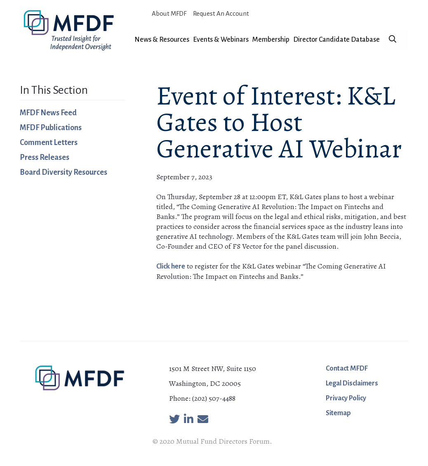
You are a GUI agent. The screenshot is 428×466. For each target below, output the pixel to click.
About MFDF (169, 13)
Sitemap (338, 413)
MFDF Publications (51, 128)
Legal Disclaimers (352, 383)
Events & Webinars (221, 39)
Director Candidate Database (336, 39)
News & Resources (161, 39)
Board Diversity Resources (63, 172)
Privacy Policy (346, 398)
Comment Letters (49, 142)
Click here (170, 266)
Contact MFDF (347, 368)
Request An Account (221, 13)
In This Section (54, 90)
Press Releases (44, 157)
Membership (270, 39)
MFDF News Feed (48, 113)
